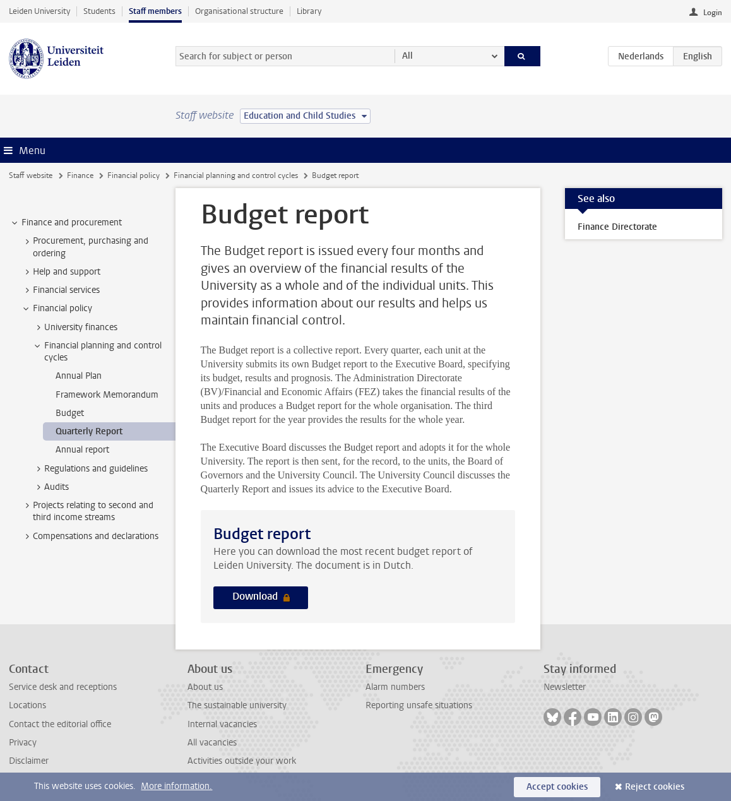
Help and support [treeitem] (60, 272)
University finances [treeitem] (74, 327)
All (407, 56)
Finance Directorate (617, 227)
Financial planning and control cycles (236, 175)
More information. (176, 786)
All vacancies (212, 743)
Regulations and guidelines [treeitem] (90, 469)
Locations (27, 705)
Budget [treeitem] (70, 413)
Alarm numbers (395, 687)
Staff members (155, 11)
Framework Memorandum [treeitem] (107, 395)
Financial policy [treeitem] (56, 308)
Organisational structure (239, 11)
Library (309, 11)
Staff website (30, 175)
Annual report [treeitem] (82, 450)
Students (99, 11)
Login (712, 13)
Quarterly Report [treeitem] (89, 431)
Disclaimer (29, 761)
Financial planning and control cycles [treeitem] (97, 352)
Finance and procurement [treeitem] (65, 223)
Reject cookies (654, 787)
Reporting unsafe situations (419, 705)
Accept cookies (557, 787)
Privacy (23, 743)
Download (256, 596)
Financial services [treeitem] (60, 290)
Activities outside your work (241, 761)
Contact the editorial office (60, 724)
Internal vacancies (222, 724)
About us (205, 687)
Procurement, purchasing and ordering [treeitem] (84, 247)
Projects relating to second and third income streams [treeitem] (87, 511)
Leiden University (39, 11)
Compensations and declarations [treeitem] (89, 536)
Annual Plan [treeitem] (79, 376)
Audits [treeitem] (50, 487)
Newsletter (565, 687)
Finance (80, 175)
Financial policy (133, 175)
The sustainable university (237, 705)
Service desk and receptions (63, 687)
